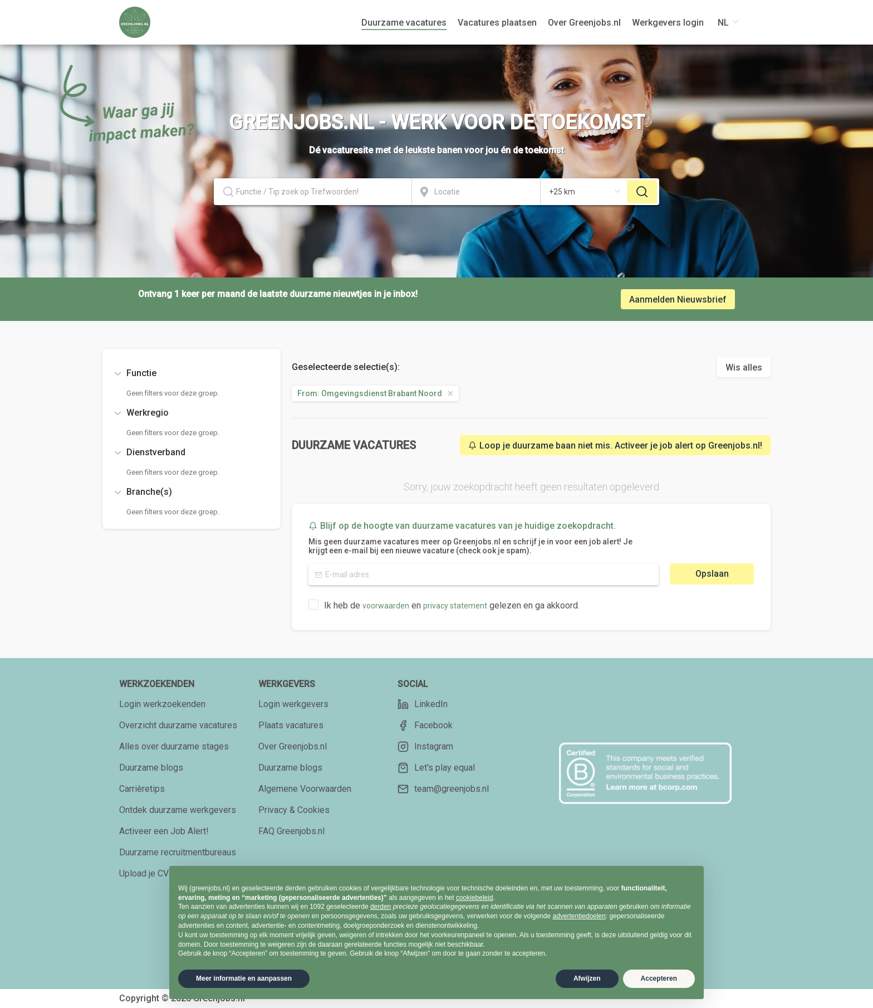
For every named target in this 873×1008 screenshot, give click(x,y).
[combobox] (313, 191)
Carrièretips (142, 788)
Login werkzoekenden (162, 704)
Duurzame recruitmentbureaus (177, 852)
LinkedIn (423, 704)
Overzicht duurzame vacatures (178, 725)
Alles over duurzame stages (174, 746)
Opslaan (712, 573)
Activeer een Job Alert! (164, 831)
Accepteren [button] (659, 978)
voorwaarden (385, 605)
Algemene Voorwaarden (304, 788)
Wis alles (743, 367)
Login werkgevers (293, 704)
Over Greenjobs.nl (292, 746)
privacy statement (455, 605)
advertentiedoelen (578, 916)
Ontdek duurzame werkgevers (177, 810)
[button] (191, 373)
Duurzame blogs (151, 767)
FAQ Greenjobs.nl (291, 831)
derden (380, 906)
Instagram (425, 746)
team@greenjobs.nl (443, 789)
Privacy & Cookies (294, 810)
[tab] (191, 373)
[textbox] (312, 191)
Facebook (425, 725)
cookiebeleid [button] (474, 898)
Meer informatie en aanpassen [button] (244, 978)
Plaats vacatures (290, 725)
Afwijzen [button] (587, 978)
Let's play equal (436, 767)
